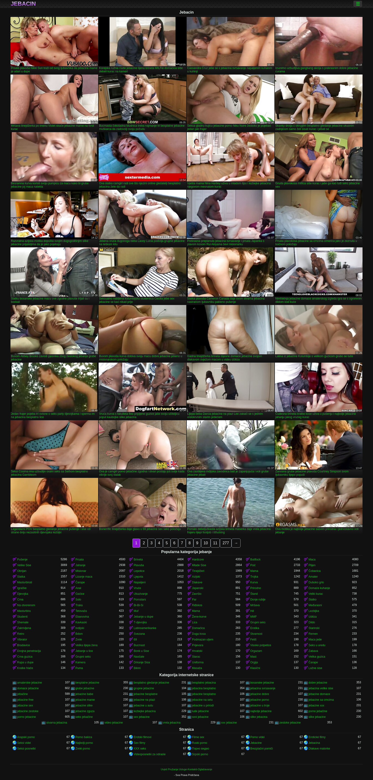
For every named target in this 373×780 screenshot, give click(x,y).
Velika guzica (316, 656)
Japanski (197, 588)
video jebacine (114, 722)
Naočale (139, 656)
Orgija (254, 662)
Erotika (254, 628)
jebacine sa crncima (321, 699)
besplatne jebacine (87, 682)
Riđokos (197, 605)
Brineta (138, 559)
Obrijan (21, 571)
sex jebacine (142, 717)
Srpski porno (200, 754)
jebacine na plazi (144, 699)
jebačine (22, 694)
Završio (196, 593)
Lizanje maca (84, 576)
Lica (194, 622)
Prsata (80, 559)
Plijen (311, 565)
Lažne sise (315, 668)
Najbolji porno (84, 743)
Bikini (137, 668)
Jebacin (23, 4)
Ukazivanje (141, 593)
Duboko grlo (316, 582)
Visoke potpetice (260, 645)
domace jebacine (28, 688)
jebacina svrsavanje (262, 688)
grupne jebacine (144, 688)
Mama (254, 571)
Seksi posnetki (26, 748)
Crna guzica (24, 656)
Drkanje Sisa (142, 662)
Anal (78, 588)
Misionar (81, 571)
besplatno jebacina (204, 682)
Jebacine (256, 743)
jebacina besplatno (204, 688)
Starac (196, 656)
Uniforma (198, 662)
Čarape (80, 582)
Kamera (81, 662)
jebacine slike (84, 705)
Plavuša (139, 565)
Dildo (311, 622)
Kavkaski (81, 622)
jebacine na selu (202, 699)
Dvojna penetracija (29, 651)
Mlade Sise (199, 565)
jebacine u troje (260, 705)
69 (135, 639)
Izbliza (312, 616)
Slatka (21, 576)
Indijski (80, 628)
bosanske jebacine (262, 682)
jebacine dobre (259, 694)
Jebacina (314, 743)
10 (206, 543)
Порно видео (200, 748)
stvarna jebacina (56, 722)
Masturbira (24, 611)
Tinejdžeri (198, 571)
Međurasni (315, 605)
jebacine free (25, 699)
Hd (252, 611)
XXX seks (140, 748)
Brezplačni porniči (261, 748)
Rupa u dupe (25, 662)
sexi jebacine (200, 717)
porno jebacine (26, 717)
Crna (20, 599)
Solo (78, 599)
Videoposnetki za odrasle (150, 754)
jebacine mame (85, 699)
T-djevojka (140, 622)
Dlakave (197, 582)
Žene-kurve (199, 616)
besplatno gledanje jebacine (151, 682)
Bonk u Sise (141, 651)
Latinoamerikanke (145, 628)
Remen (313, 633)
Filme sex (198, 737)
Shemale (22, 622)
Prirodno (255, 588)
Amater (313, 576)
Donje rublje (258, 599)
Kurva (254, 582)
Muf (136, 611)
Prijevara (197, 645)
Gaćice (80, 593)
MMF (253, 616)
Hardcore (198, 559)
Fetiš (253, 639)
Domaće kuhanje (319, 588)
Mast (253, 656)
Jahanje (81, 565)
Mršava (255, 605)
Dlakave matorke (319, 748)
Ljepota (138, 576)
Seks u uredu (316, 645)
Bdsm (79, 633)
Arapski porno (26, 737)
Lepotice (139, 571)
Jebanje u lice (84, 651)
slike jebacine (317, 717)
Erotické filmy (316, 737)
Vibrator (22, 639)
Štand (254, 593)
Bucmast (139, 645)
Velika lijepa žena (87, 645)
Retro (20, 633)
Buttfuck (255, 559)
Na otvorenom (26, 605)
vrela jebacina (172, 722)
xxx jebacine (229, 722)
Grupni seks (258, 622)
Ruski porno (199, 743)
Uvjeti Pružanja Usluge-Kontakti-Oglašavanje (186, 769)
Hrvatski (197, 651)
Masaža (197, 668)
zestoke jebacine (290, 722)
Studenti (22, 616)
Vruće (137, 588)
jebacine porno (259, 699)
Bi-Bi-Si (138, 605)
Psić (253, 565)
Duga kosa (199, 633)
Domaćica (198, 628)
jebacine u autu (143, 705)
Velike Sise (24, 565)
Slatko (312, 599)
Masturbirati (24, 582)
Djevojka (22, 593)
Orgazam (256, 651)
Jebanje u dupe (143, 616)
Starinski (313, 628)
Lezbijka (313, 611)
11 (215, 543)
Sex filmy (139, 743)
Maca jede (315, 639)
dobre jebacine (317, 682)
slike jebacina (258, 717)
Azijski (196, 576)
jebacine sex (25, 705)
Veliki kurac (315, 593)
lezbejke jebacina (145, 711)
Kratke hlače (25, 668)
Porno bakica (84, 737)
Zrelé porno (83, 748)
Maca (311, 559)
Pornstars (140, 599)
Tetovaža (81, 611)
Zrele (79, 639)
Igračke (21, 588)
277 (225, 543)
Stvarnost (256, 633)
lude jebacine (200, 711)
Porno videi (257, 737)
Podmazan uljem (202, 639)
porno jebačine (317, 711)
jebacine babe (84, 694)
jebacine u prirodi (203, 705)
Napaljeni (140, 582)
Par (194, 599)
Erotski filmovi (142, 737)
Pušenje (22, 559)
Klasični (255, 668)
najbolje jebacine (261, 711)
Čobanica (314, 571)
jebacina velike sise (320, 688)
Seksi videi (24, 743)
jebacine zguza (85, 711)
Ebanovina (82, 616)
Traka (79, 605)
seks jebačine (84, 717)
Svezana (139, 633)
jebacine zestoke (27, 711)
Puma (79, 668)
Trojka (254, 576)
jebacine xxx (316, 705)
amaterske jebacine (29, 682)
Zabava (313, 651)
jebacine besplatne (145, 694)
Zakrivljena (24, 628)
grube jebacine (85, 688)
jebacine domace (319, 694)
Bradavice (23, 645)
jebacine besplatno (204, 694)
